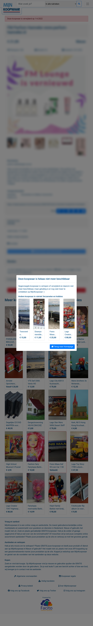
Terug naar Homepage (62, 346)
